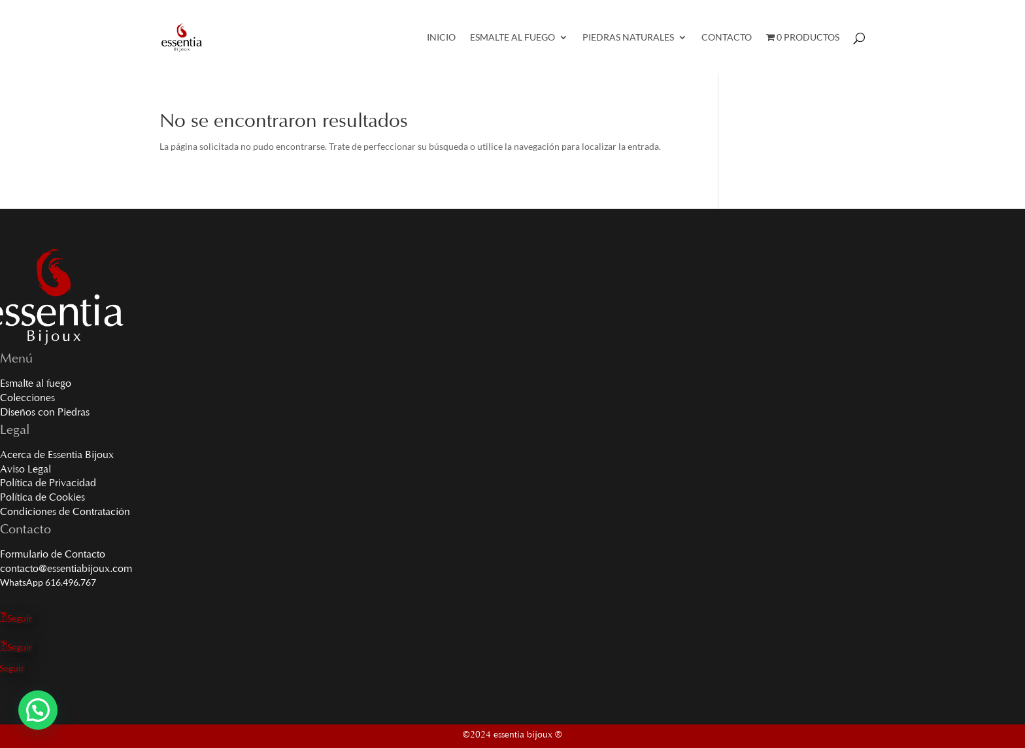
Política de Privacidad (48, 483)
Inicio (441, 38)
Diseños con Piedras (45, 413)
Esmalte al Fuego (512, 38)
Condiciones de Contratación (65, 512)
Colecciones (27, 398)
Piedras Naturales (628, 38)
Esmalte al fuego (35, 384)
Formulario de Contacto (52, 555)
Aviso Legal (25, 470)
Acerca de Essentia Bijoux (57, 455)
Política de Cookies (42, 498)
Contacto (726, 38)
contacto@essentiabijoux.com (66, 569)
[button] (38, 710)
